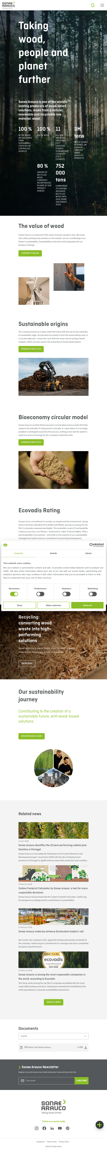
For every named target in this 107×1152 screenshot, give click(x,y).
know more (27, 663)
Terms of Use (52, 1142)
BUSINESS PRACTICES (31, 349)
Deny (19, 605)
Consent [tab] (18, 553)
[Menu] (102, 5)
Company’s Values (30, 253)
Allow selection (53, 605)
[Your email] (37, 1080)
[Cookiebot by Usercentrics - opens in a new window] (91, 545)
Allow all (87, 605)
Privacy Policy (64, 1142)
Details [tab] (53, 553)
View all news (53, 1002)
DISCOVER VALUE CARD (31, 736)
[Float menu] (99, 1125)
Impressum (41, 1142)
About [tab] (88, 553)
